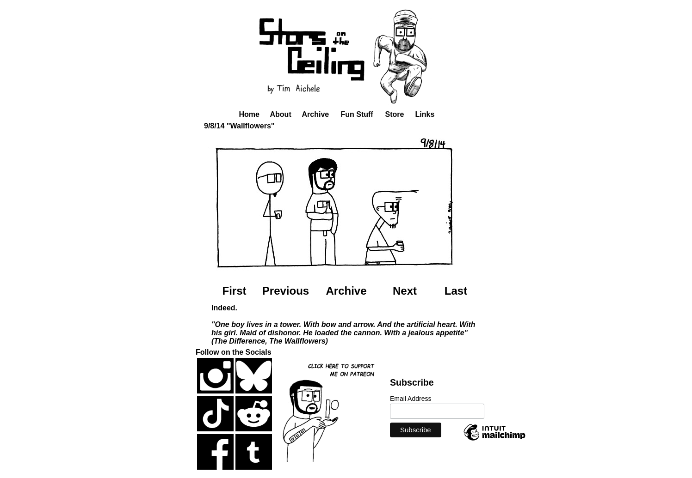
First (234, 290)
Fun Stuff (357, 114)
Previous (285, 290)
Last (456, 290)
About (280, 114)
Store (394, 114)
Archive (315, 114)
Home (249, 114)
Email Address (410, 398)
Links (425, 114)
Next (405, 290)
